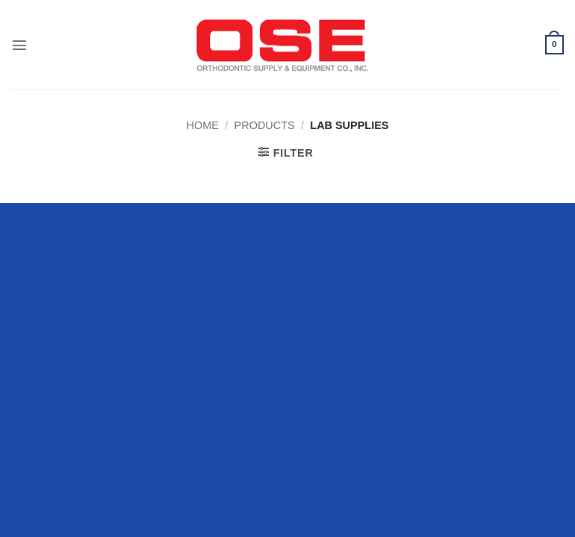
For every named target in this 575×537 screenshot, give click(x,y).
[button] (19, 45)
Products (264, 125)
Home (203, 125)
